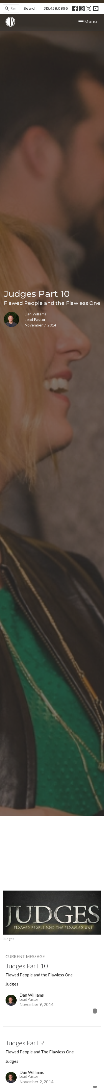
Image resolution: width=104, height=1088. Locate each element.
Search (30, 8)
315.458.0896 (56, 8)
